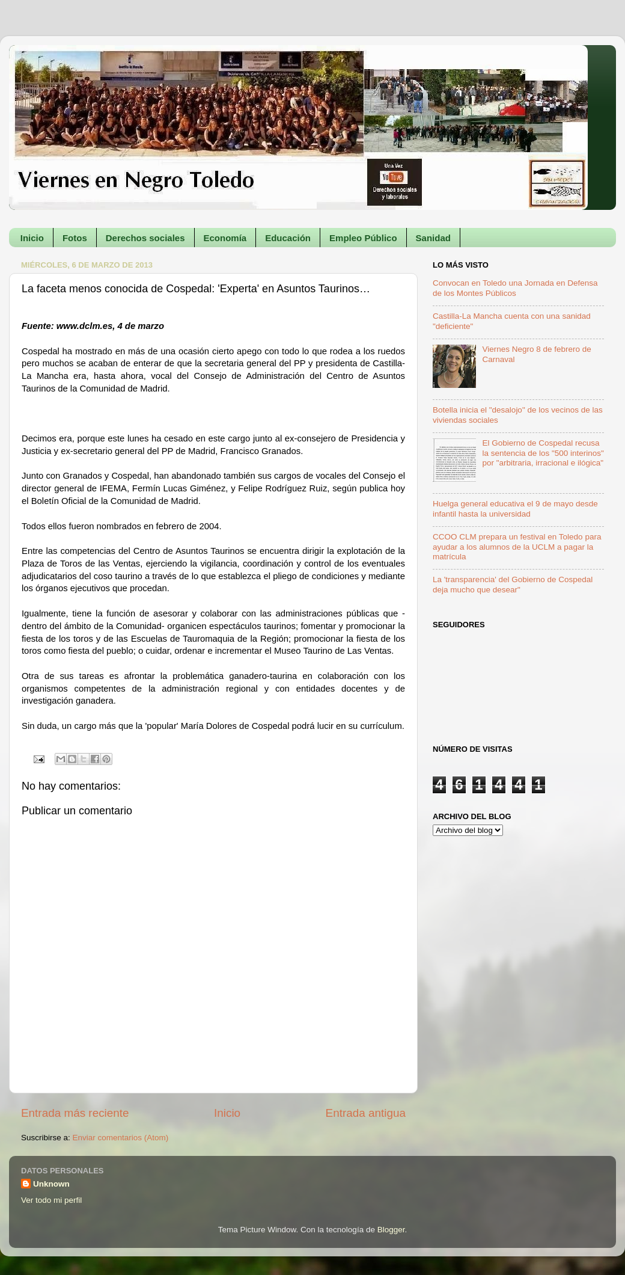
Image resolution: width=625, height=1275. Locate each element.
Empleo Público (363, 238)
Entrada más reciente (75, 1113)
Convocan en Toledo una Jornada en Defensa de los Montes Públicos (515, 287)
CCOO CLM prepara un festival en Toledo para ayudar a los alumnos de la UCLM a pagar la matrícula (517, 546)
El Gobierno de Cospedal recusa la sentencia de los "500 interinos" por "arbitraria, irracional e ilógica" (542, 452)
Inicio (32, 238)
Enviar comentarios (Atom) (121, 1137)
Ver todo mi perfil (51, 1200)
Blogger (391, 1229)
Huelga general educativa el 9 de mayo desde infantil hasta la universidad (515, 508)
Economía (225, 238)
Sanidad (433, 238)
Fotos (74, 238)
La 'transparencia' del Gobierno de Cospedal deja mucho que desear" (513, 584)
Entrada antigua (366, 1113)
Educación (288, 238)
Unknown (51, 1183)
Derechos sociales (145, 238)
